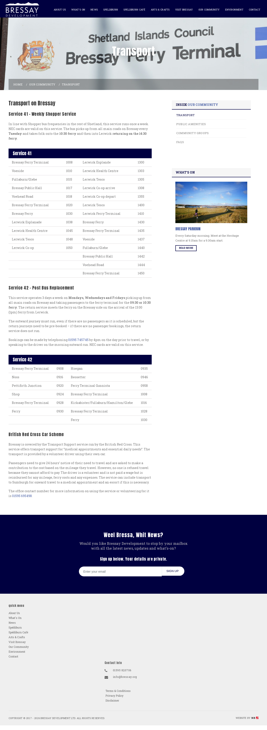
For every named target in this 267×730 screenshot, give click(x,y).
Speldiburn (108, 9)
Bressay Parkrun (195, 248)
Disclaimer (229, 696)
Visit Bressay (182, 9)
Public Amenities (199, 142)
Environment (232, 9)
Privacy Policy (231, 691)
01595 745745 (78, 378)
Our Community (207, 9)
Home (18, 101)
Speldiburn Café (132, 9)
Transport (193, 133)
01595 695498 (22, 555)
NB (254, 720)
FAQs (188, 160)
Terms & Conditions (234, 686)
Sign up (171, 637)
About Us (58, 9)
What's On (76, 9)
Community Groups (200, 151)
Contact (252, 9)
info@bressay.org (179, 693)
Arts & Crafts (158, 9)
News (92, 9)
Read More (194, 267)
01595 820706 (176, 686)
